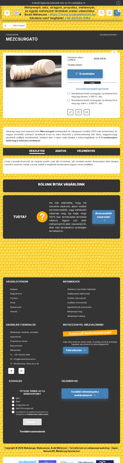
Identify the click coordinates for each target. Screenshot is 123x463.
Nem (18, 401)
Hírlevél (13, 311)
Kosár (12, 302)
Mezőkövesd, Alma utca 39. (26, 363)
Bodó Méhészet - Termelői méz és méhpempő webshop (80, 448)
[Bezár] (118, 3)
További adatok (74, 65)
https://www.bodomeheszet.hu (72, 14)
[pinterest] (114, 45)
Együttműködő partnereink (79, 307)
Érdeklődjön (87, 73)
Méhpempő (15, 350)
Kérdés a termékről (79, 112)
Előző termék (12, 35)
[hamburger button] (7, 13)
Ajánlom (87, 112)
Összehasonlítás (70, 112)
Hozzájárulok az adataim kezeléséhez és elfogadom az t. (32, 413)
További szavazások (32, 431)
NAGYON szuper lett (24, 408)
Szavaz (30, 421)
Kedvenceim (15, 307)
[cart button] (117, 13)
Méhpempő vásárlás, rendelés (24, 332)
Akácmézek (15, 337)
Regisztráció (16, 293)
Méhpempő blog (74, 311)
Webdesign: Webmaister (37, 448)
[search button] (101, 13)
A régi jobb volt (22, 405)
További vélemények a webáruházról (85, 393)
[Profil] (109, 13)
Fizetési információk (76, 298)
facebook (11, 371)
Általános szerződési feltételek (81, 289)
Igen (18, 398)
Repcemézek (16, 346)
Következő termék (108, 35)
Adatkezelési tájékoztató (78, 293)
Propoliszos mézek (19, 341)
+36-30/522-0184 (77, 18)
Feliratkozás (74, 350)
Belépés (14, 289)
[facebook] (107, 45)
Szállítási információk (77, 302)
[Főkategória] (5, 25)
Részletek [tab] (37, 150)
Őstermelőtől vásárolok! (103, 215)
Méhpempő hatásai (76, 316)
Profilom (14, 298)
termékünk (40, 134)
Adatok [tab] (60, 150)
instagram (21, 371)
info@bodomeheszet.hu (25, 359)
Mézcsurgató (19, 25)
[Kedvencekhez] (114, 52)
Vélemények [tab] (86, 150)
